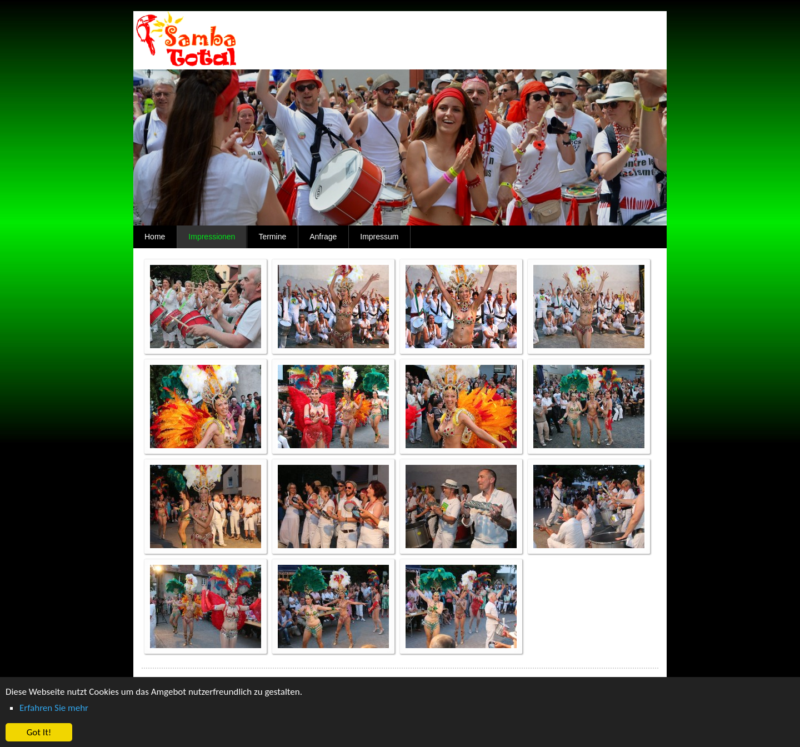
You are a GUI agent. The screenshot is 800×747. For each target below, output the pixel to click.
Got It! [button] (39, 732)
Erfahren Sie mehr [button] (53, 708)
